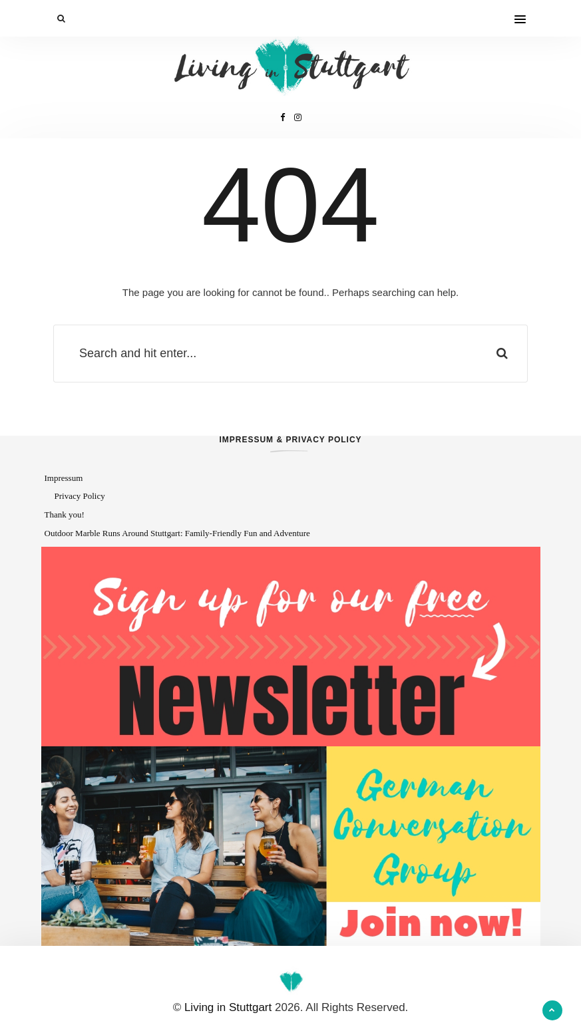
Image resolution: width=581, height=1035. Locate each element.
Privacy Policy (80, 496)
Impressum (64, 478)
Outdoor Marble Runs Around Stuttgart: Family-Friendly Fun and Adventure (177, 533)
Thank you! (65, 514)
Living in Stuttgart (228, 1007)
